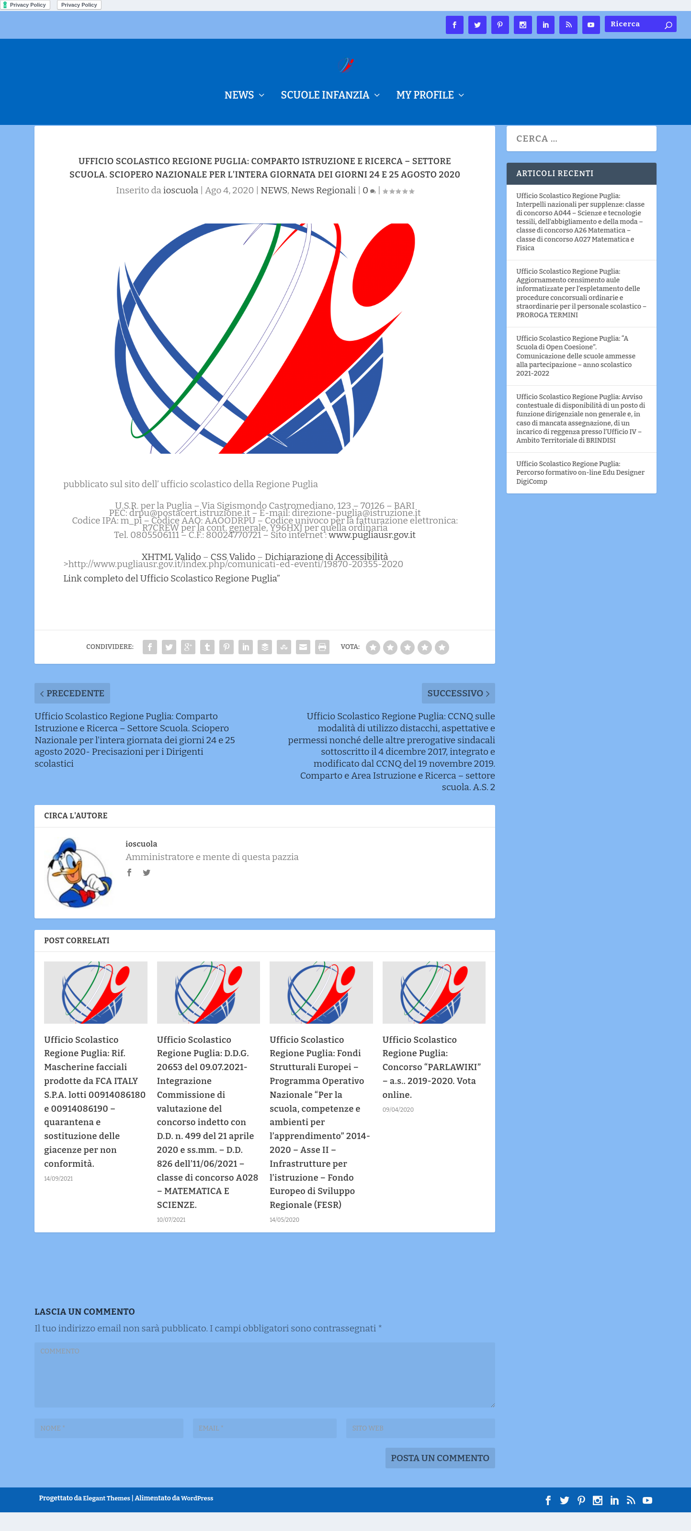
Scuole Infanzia (325, 97)
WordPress (197, 1516)
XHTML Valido (172, 575)
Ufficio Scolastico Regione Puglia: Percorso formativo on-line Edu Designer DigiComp (580, 491)
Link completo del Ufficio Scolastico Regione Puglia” (171, 597)
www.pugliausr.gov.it (372, 553)
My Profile (425, 97)
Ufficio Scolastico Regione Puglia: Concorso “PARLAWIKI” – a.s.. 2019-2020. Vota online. (432, 1086)
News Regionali (323, 208)
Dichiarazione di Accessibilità (326, 575)
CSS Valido (232, 575)
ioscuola (180, 208)
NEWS (239, 97)
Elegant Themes (106, 1516)
